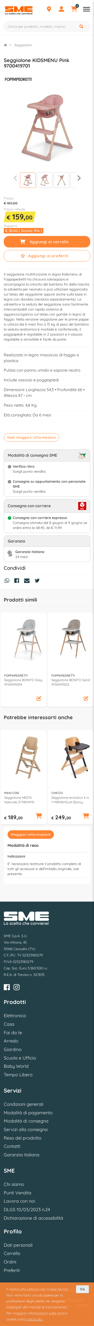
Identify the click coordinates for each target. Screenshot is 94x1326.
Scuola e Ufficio (20, 1058)
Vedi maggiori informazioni (31, 437)
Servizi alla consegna (26, 1129)
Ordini (10, 1262)
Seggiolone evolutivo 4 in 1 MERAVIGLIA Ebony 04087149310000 (70, 799)
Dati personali (18, 1245)
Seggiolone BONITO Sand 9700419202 (70, 682)
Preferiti (12, 1270)
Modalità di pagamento (28, 1113)
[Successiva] (79, 178)
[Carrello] (74, 10)
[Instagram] (17, 988)
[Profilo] (61, 10)
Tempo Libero (18, 1075)
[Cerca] (81, 26)
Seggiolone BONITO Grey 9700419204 (23, 682)
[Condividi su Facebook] (18, 581)
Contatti (12, 1146)
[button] (39, 699)
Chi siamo (14, 1184)
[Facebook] (7, 988)
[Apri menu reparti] (86, 10)
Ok (82, 1289)
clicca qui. (35, 1319)
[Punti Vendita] (49, 10)
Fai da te (13, 1032)
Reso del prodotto (22, 1138)
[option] (24, 660)
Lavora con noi (19, 1201)
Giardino (13, 1049)
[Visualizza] (28, 180)
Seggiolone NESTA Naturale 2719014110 (19, 799)
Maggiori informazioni (31, 834)
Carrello (12, 1253)
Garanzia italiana (21, 1155)
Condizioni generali (23, 1104)
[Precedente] (15, 178)
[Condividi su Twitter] (38, 581)
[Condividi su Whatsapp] (8, 581)
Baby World (16, 1066)
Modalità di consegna (26, 1121)
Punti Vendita (17, 1193)
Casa (9, 1024)
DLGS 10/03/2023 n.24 (27, 1209)
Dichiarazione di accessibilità (33, 1218)
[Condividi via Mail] (28, 581)
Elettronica (15, 1015)
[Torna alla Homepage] (5, 45)
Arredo (11, 1041)
